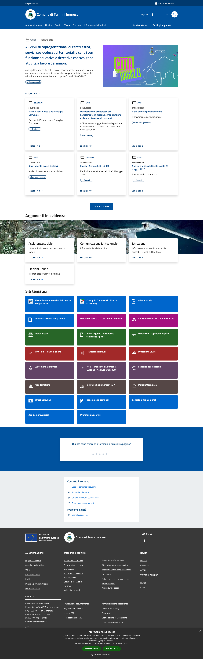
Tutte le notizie (101, 206)
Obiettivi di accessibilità (112, 622)
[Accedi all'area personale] (164, 3)
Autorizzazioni (108, 583)
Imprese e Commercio (73, 573)
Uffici (27, 569)
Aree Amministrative (34, 565)
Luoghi (143, 582)
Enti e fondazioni (32, 574)
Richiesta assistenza (73, 617)
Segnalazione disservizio (74, 608)
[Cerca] (174, 14)
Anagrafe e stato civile (73, 560)
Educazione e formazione (113, 560)
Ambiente (106, 574)
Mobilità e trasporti (72, 590)
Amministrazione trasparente (115, 603)
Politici (28, 579)
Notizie (143, 560)
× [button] (200, 631)
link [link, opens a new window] (126, 643)
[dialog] (101, 643)
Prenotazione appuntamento (76, 603)
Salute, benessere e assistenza (115, 579)
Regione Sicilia (31, 3)
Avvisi (33, 39)
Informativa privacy (110, 608)
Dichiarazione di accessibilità (114, 617)
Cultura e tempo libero (73, 565)
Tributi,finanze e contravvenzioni (116, 569)
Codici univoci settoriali (35, 621)
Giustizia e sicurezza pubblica (115, 565)
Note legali (106, 613)
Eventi (143, 587)
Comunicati (35, 103)
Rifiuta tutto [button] (112, 649)
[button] (101, 654)
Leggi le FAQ (69, 613)
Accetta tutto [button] (91, 649)
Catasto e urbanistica (73, 581)
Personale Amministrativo (36, 583)
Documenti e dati (32, 588)
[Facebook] (151, 14)
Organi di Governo (33, 560)
